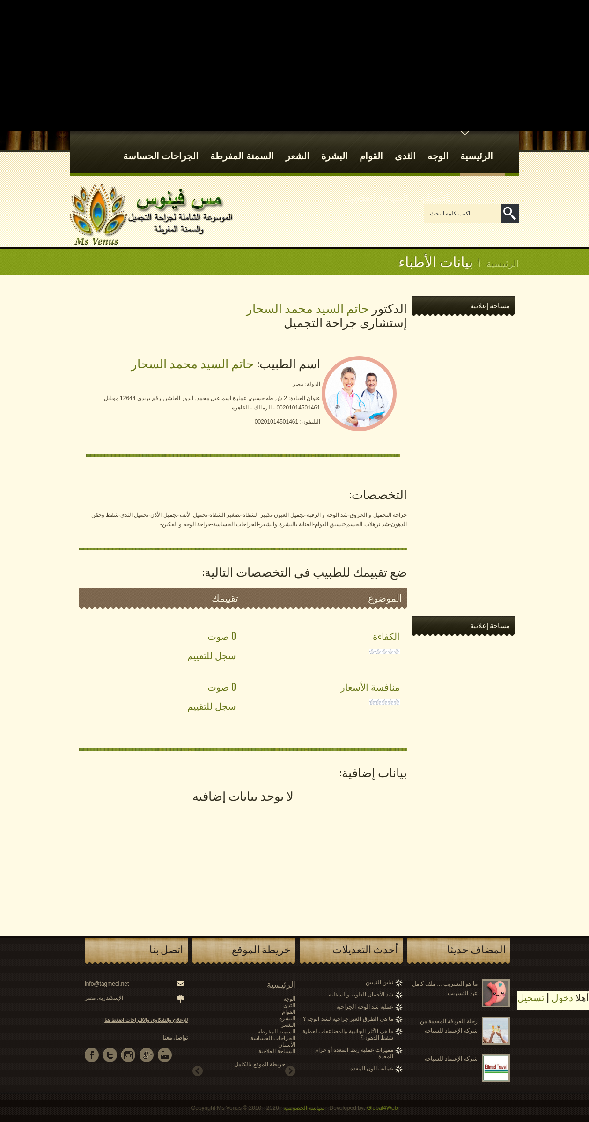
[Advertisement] (294, 65)
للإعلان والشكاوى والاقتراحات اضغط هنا (146, 1020)
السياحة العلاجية (377, 188)
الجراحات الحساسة (161, 146)
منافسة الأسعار (370, 686)
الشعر (297, 146)
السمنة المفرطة (242, 146)
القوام (371, 146)
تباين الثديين (379, 982)
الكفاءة (386, 636)
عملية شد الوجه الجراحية (364, 1006)
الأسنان (434, 188)
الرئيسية (476, 146)
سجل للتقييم (211, 655)
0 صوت (221, 636)
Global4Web (382, 1108)
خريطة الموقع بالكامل (259, 1064)
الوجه (438, 146)
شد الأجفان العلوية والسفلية (361, 994)
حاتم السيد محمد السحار (192, 363)
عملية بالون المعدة (372, 1068)
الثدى (405, 146)
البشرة (334, 146)
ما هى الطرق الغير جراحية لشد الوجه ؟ (348, 1019)
